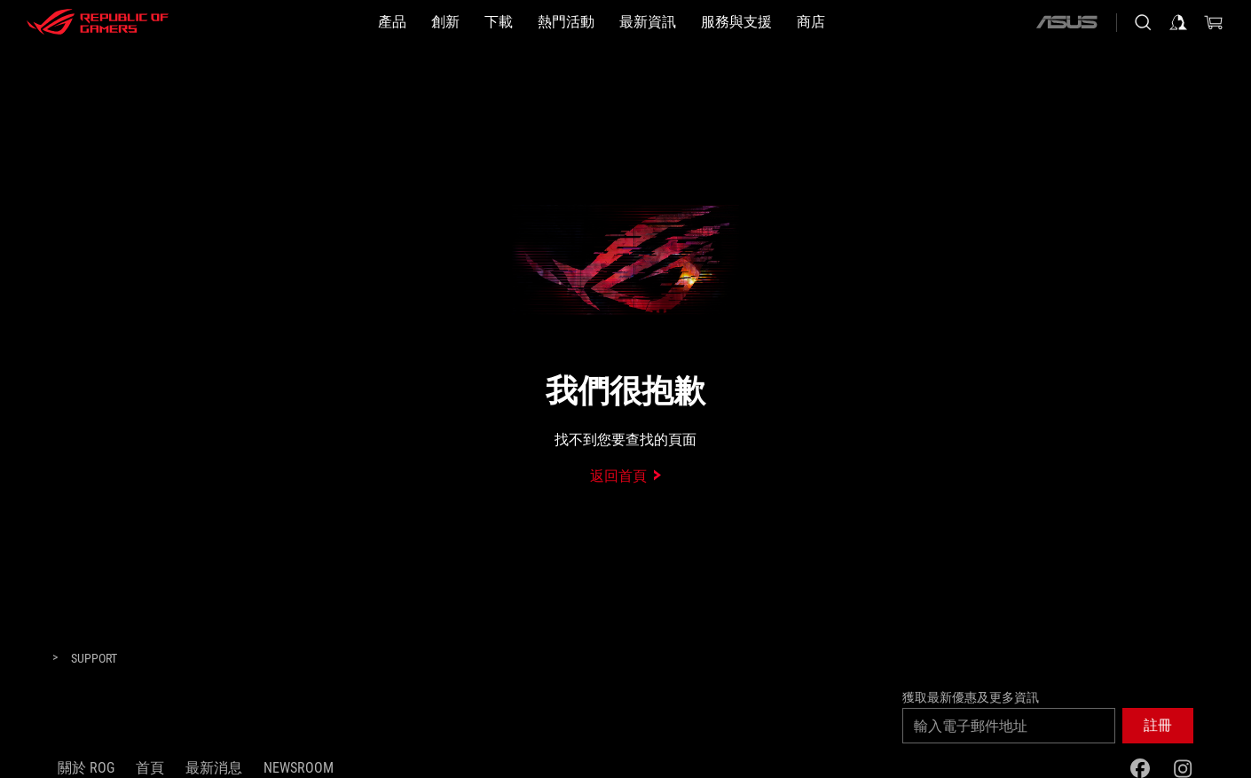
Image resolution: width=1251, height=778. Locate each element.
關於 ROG (86, 767)
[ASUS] (1066, 22)
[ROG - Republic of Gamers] (98, 22)
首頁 (150, 767)
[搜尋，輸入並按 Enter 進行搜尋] (1142, 22)
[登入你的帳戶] (1178, 22)
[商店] (811, 22)
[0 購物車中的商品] (1213, 22)
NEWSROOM (299, 767)
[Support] (94, 659)
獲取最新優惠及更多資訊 (970, 697)
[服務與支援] (736, 22)
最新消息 (213, 767)
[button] (392, 22)
